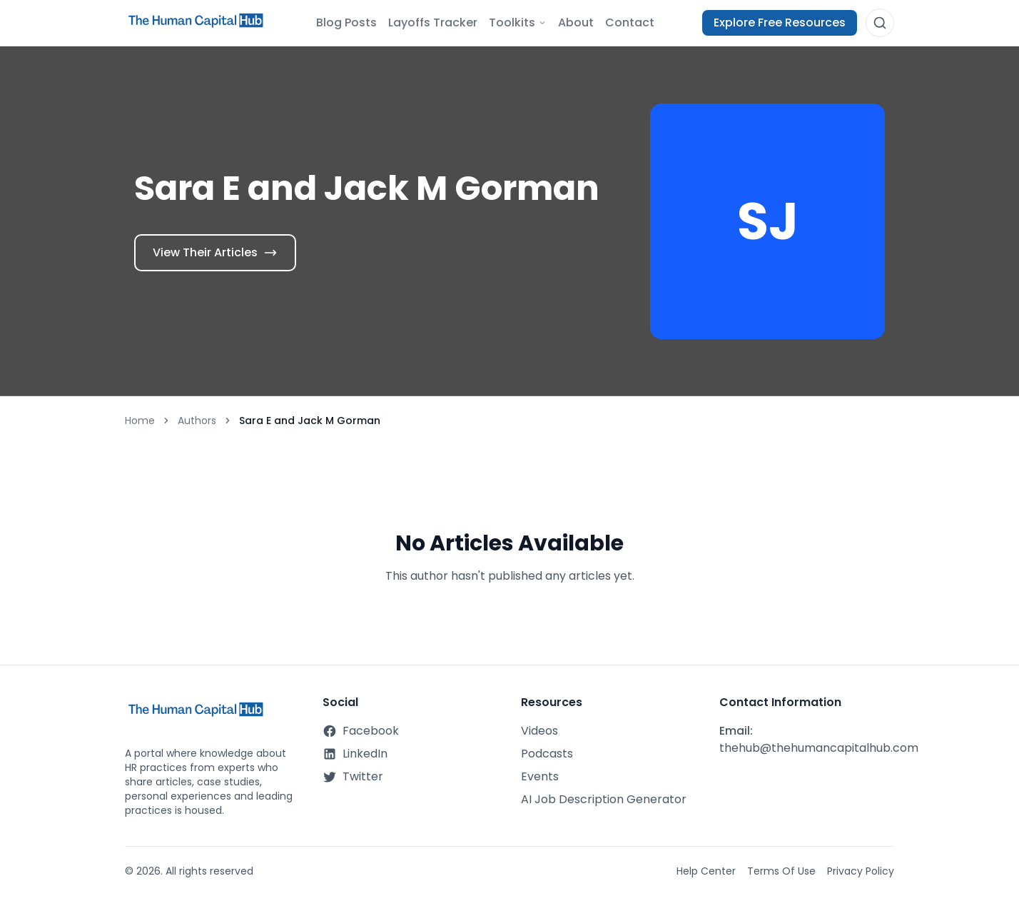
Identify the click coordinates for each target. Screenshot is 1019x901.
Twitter (353, 776)
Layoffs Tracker (432, 22)
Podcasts (547, 753)
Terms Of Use (781, 871)
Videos (539, 731)
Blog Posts (346, 22)
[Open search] (880, 23)
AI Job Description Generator (603, 799)
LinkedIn (355, 753)
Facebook (361, 731)
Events (540, 776)
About (576, 22)
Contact (629, 22)
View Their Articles (215, 252)
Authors (197, 420)
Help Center (706, 871)
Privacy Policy (860, 871)
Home (140, 420)
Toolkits (518, 22)
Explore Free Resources (780, 22)
